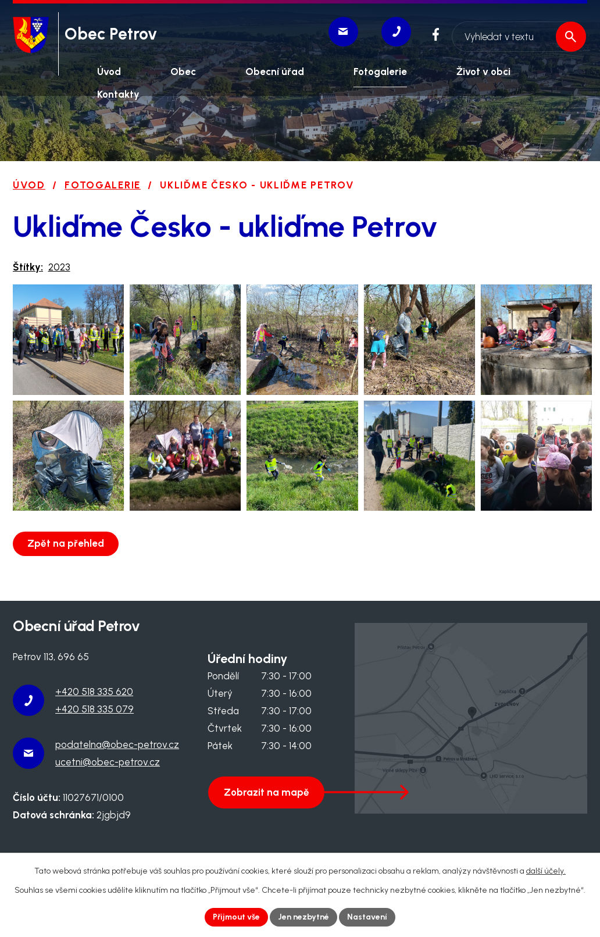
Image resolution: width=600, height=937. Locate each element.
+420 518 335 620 (94, 704)
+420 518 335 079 (94, 722)
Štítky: (28, 267)
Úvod (29, 185)
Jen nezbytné (304, 917)
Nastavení (368, 917)
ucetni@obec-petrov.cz (107, 774)
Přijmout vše (236, 917)
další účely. (546, 871)
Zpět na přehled (66, 555)
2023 (59, 267)
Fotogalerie (103, 185)
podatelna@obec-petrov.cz (117, 757)
